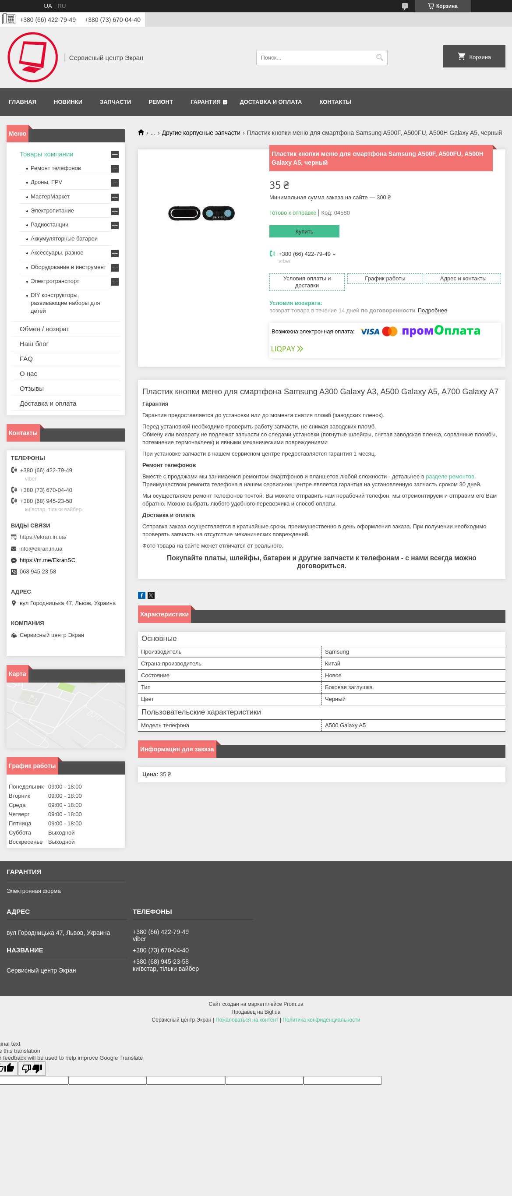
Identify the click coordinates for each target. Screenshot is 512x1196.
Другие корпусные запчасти (201, 132)
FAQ (26, 358)
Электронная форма (34, 891)
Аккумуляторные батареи (64, 238)
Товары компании (47, 154)
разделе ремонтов (450, 476)
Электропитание (52, 210)
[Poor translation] (32, 1069)
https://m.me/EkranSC (47, 560)
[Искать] (380, 57)
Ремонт (160, 102)
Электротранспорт (55, 281)
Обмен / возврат (44, 329)
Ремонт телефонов (56, 168)
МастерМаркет (50, 196)
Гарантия (206, 102)
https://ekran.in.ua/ (43, 537)
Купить (304, 231)
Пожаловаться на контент (246, 1020)
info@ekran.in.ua (40, 548)
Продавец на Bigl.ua (256, 1012)
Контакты (335, 102)
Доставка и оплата (271, 102)
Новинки (68, 102)
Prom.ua (293, 1004)
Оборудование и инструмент (68, 267)
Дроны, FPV (46, 182)
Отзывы (32, 388)
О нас (28, 373)
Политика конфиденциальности (321, 1020)
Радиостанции (49, 224)
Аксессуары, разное (57, 252)
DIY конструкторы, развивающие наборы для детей (65, 303)
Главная (22, 102)
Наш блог (34, 343)
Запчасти (115, 102)
